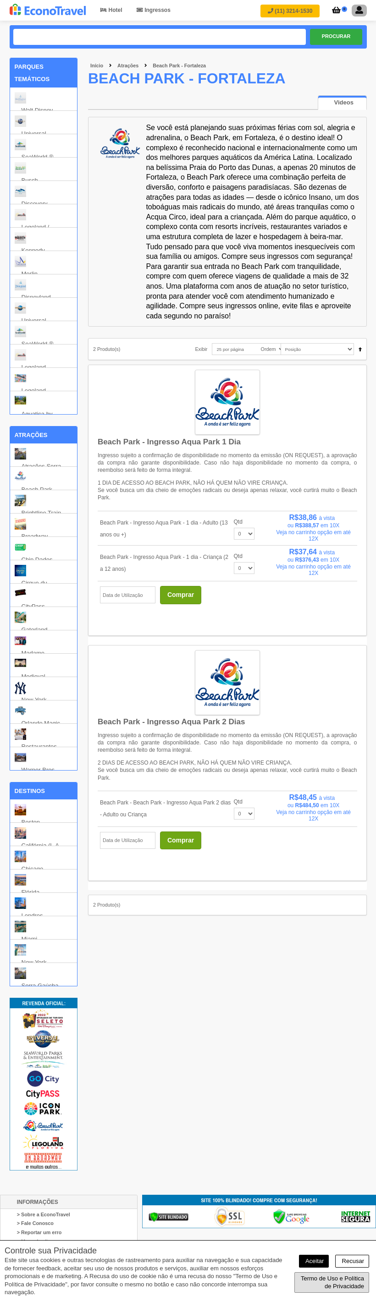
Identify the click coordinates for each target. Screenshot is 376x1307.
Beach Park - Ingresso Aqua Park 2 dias (171, 721)
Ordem (268, 349)
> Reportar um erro (39, 1232)
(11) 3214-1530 (290, 11)
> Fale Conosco (35, 1223)
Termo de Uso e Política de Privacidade (332, 1282)
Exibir (201, 349)
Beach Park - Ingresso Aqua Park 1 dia (169, 441)
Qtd (238, 522)
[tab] (342, 102)
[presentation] (342, 103)
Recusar (352, 1261)
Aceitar (314, 1261)
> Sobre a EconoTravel (43, 1214)
